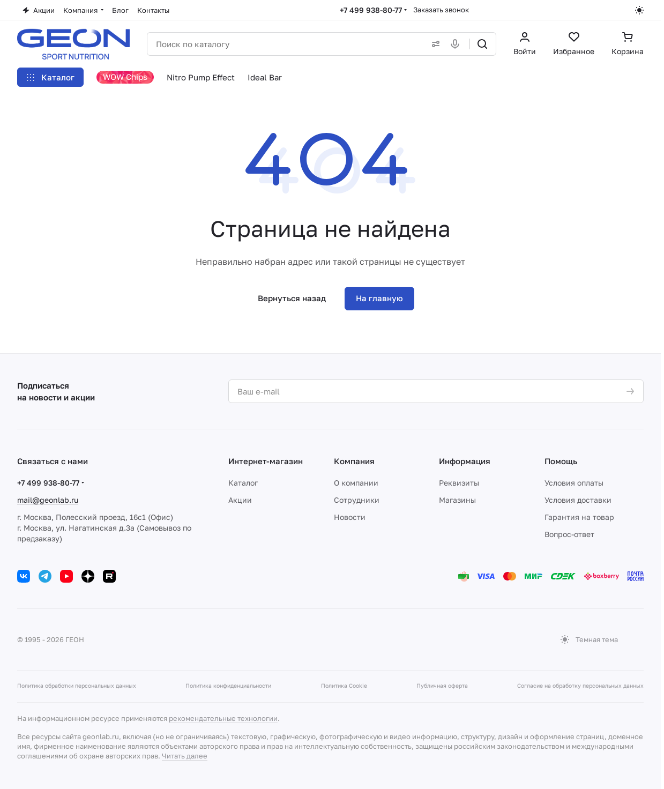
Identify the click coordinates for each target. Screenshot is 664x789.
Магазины (457, 499)
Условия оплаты (573, 482)
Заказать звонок (441, 9)
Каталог (243, 482)
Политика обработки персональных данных (76, 685)
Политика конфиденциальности (228, 685)
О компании (356, 482)
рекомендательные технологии (223, 718)
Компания (354, 461)
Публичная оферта (442, 685)
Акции (240, 499)
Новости (349, 517)
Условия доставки (577, 499)
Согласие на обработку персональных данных (580, 685)
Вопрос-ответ (569, 534)
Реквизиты (459, 482)
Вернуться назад (292, 298)
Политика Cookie (344, 685)
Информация (464, 461)
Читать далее (184, 755)
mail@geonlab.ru (47, 499)
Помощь (560, 461)
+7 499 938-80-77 (371, 9)
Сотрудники (356, 499)
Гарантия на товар (579, 517)
